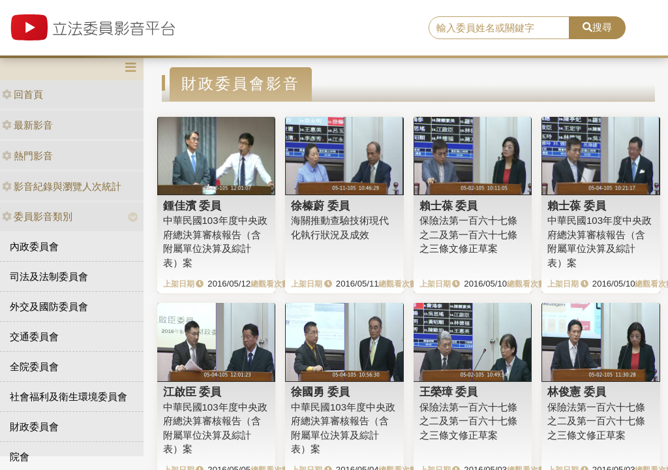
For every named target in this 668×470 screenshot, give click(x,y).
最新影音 (27, 125)
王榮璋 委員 (448, 392)
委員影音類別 (37, 216)
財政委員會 (34, 426)
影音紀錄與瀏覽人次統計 (61, 186)
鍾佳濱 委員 (192, 206)
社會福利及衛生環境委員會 (68, 396)
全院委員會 (34, 366)
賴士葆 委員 (448, 206)
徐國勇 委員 (320, 392)
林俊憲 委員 (576, 392)
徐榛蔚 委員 (320, 206)
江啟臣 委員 (192, 392)
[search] (499, 28)
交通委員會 (34, 336)
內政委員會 (34, 246)
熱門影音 (27, 155)
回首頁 (22, 94)
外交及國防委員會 (49, 306)
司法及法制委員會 (49, 276)
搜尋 (597, 27)
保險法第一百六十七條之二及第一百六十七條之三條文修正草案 (468, 234)
